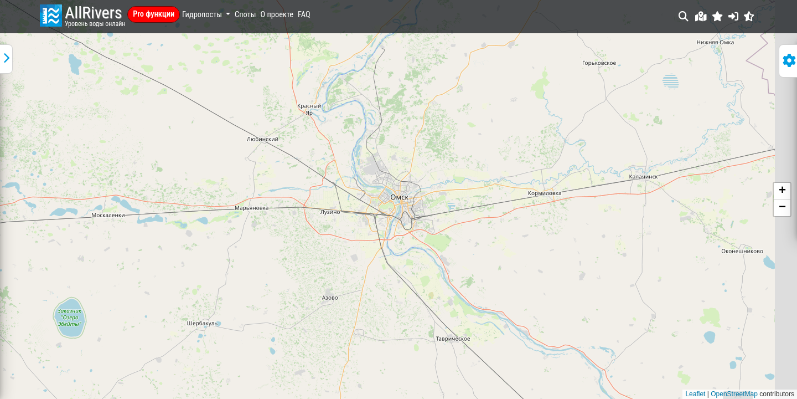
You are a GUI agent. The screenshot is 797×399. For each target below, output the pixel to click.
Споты (245, 14)
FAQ (304, 14)
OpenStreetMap (734, 394)
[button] (717, 16)
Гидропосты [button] (203, 14)
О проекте (277, 14)
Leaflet (695, 394)
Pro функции (153, 14)
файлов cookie (193, 335)
